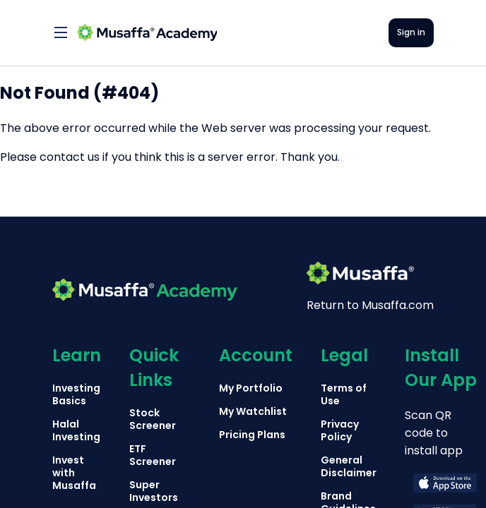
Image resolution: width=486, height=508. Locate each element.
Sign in (411, 32)
